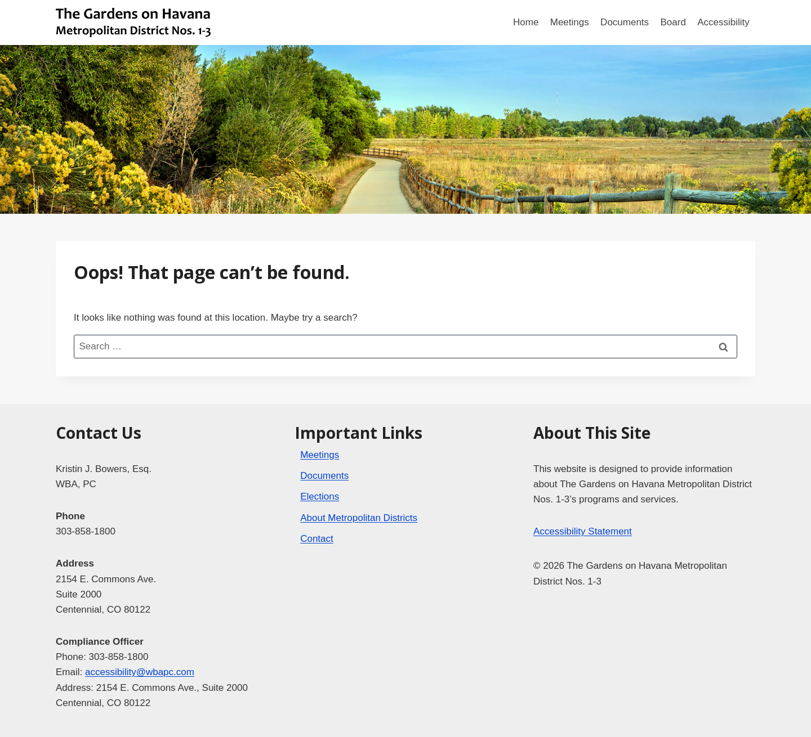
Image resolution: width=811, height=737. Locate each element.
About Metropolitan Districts (358, 518)
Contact (316, 538)
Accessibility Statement (582, 531)
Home (525, 22)
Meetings (569, 22)
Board (672, 22)
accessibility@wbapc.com (139, 672)
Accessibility (723, 22)
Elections (319, 496)
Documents (624, 22)
